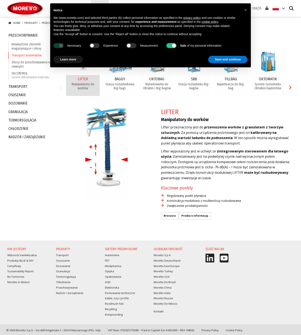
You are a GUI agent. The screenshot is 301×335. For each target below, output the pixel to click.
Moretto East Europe (167, 266)
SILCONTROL (30, 75)
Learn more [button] (68, 59)
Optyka (109, 271)
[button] (245, 10)
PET (107, 260)
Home (14, 23)
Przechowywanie (23, 35)
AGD (108, 282)
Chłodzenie (18, 129)
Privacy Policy (210, 330)
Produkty (31, 23)
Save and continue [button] (228, 59)
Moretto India (162, 293)
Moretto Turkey (163, 271)
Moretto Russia (163, 298)
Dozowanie (18, 103)
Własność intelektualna (22, 255)
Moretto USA (162, 277)
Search (291, 8)
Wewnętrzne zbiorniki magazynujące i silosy (26, 46)
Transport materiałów (26, 55)
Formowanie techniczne (120, 293)
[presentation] (60, 86)
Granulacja (18, 112)
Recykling (111, 309)
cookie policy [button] (210, 21)
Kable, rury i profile (117, 298)
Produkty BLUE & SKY (20, 260)
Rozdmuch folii (114, 304)
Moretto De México (165, 304)
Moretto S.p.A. (162, 255)
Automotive (112, 255)
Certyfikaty (14, 266)
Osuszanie (17, 95)
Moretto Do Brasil (165, 282)
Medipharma (113, 266)
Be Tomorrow (15, 277)
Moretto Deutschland (167, 260)
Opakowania (113, 277)
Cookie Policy (234, 330)
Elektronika (112, 287)
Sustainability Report (20, 271)
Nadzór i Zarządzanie (26, 137)
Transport (17, 86)
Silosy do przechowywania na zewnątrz (31, 64)
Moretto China (163, 287)
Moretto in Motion (18, 282)
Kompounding (114, 314)
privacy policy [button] (192, 17)
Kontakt (158, 311)
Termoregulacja (22, 120)
